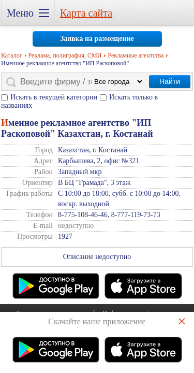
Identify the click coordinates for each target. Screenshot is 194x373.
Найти (169, 81)
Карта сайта (86, 13)
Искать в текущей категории (53, 97)
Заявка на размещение (97, 38)
